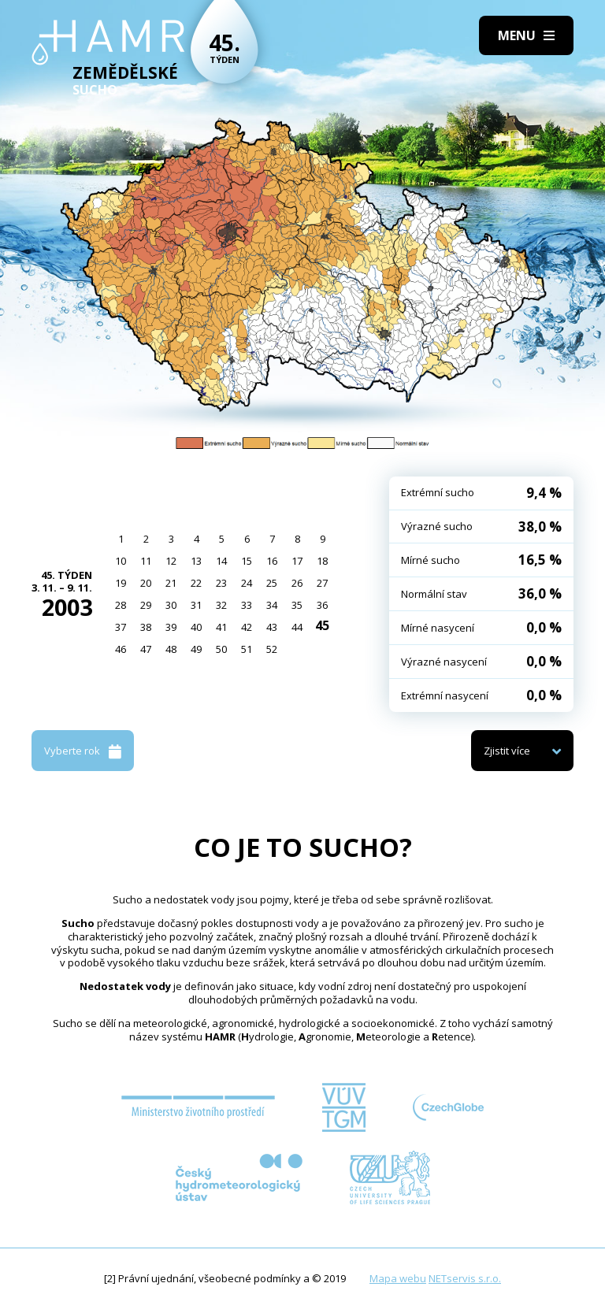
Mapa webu (397, 1278)
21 (170, 583)
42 (246, 627)
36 (322, 605)
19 (120, 583)
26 (296, 583)
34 (271, 605)
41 (221, 627)
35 (296, 605)
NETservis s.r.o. (465, 1278)
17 (296, 561)
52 (271, 649)
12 (170, 561)
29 (145, 605)
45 (322, 625)
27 (322, 583)
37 (120, 627)
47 (145, 649)
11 (145, 561)
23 (221, 583)
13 (196, 561)
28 (120, 605)
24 (246, 583)
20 (145, 583)
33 (246, 605)
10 (120, 561)
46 (120, 649)
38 (145, 627)
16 (271, 561)
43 (271, 627)
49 (196, 649)
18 (322, 561)
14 (221, 561)
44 (296, 627)
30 (170, 605)
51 (246, 649)
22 (196, 583)
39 (170, 627)
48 (170, 649)
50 (221, 649)
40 (196, 627)
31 (196, 605)
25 (271, 583)
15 (246, 561)
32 (221, 605)
